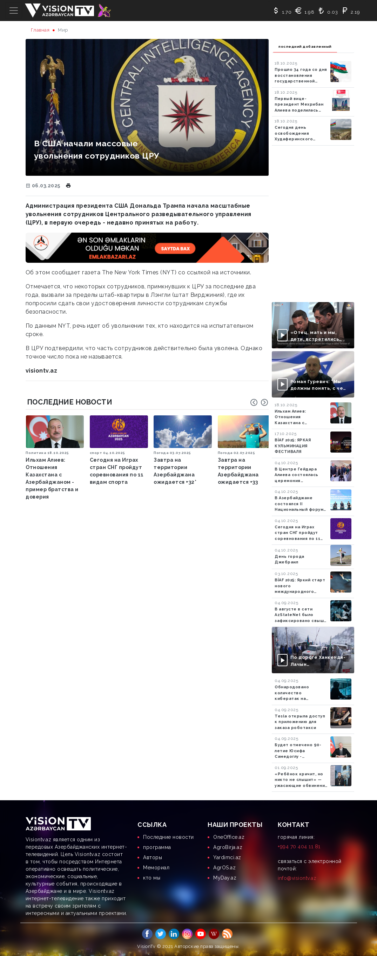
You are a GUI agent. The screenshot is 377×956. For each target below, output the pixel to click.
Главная (40, 30)
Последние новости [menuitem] (168, 837)
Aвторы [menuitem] (152, 857)
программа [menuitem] (157, 847)
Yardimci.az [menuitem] (227, 857)
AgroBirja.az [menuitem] (227, 847)
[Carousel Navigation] (259, 402)
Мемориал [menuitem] (156, 867)
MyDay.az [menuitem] (224, 878)
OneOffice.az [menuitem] (228, 837)
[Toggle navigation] (13, 10)
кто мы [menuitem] (151, 878)
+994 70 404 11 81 (299, 846)
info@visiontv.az (297, 878)
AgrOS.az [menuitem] (224, 867)
